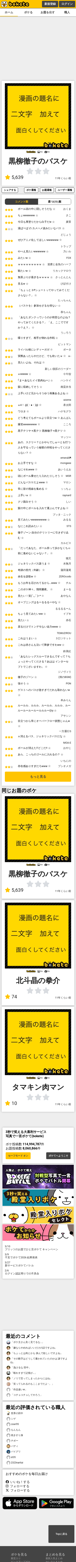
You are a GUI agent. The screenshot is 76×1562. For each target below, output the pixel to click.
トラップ (66, 246)
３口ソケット (63, 638)
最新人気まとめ (54, 1558)
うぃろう (66, 332)
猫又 (68, 558)
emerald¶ (66, 457)
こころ (67, 424)
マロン (67, 482)
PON (68, 683)
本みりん (66, 700)
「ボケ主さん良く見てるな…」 (25, 1342)
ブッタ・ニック (62, 514)
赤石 (68, 620)
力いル (67, 251)
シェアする (10, 190)
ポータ (67, 349)
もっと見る (38, 776)
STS (68, 526)
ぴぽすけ (66, 283)
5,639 (14, 177)
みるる (67, 519)
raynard (67, 495)
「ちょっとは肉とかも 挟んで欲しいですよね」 (34, 1353)
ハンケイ (66, 380)
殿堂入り (16, 1558)
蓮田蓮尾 (66, 570)
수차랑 (67, 373)
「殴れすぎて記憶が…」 (21, 1373)
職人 (67, 12)
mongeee (65, 463)
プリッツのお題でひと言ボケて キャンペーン (38, 1248)
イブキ (67, 613)
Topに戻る (61, 1534)
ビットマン (64, 344)
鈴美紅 (67, 651)
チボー (12, 1441)
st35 (11, 1457)
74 (11, 997)
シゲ (11, 1419)
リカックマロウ (62, 270)
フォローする (18, 1486)
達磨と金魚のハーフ (59, 264)
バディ (12, 1446)
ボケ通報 (31, 190)
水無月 (67, 563)
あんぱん (66, 417)
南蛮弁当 (66, 386)
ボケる (28, 12)
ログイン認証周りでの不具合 (38, 1272)
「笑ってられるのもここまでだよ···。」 (30, 1384)
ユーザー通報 (65, 190)
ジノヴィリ (64, 671)
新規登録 (50, 3)
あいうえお (64, 469)
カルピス (66, 543)
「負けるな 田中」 (18, 1368)
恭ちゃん (66, 312)
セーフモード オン (18, 1155)
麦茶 (68, 221)
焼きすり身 (14, 1435)
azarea (67, 399)
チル (68, 582)
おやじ (67, 747)
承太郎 (67, 404)
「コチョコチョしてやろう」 (24, 1395)
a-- (69, 356)
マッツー (66, 437)
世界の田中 (14, 1413)
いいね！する (18, 1482)
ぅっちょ (66, 488)
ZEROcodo (65, 576)
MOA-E (67, 742)
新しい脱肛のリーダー (58, 368)
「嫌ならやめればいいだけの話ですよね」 (31, 1348)
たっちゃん (64, 300)
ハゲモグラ (64, 411)
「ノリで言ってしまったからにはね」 (29, 1378)
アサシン (66, 715)
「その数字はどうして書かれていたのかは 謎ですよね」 (36, 1360)
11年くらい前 (63, 178)
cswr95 (12, 1424)
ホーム (9, 12)
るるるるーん (63, 608)
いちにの (66, 760)
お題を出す (48, 12)
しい (68, 501)
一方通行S (65, 731)
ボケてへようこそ (58, 1155)
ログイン (67, 3)
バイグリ (13, 1452)
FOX (68, 257)
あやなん (66, 595)
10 (11, 1103)
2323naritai (14, 1463)
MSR (68, 475)
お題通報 (47, 190)
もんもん (13, 1430)
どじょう (66, 234)
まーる (67, 589)
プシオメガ (64, 766)
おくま (67, 208)
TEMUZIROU (64, 633)
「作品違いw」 (16, 1390)
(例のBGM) (64, 677)
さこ (68, 215)
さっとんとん (63, 277)
